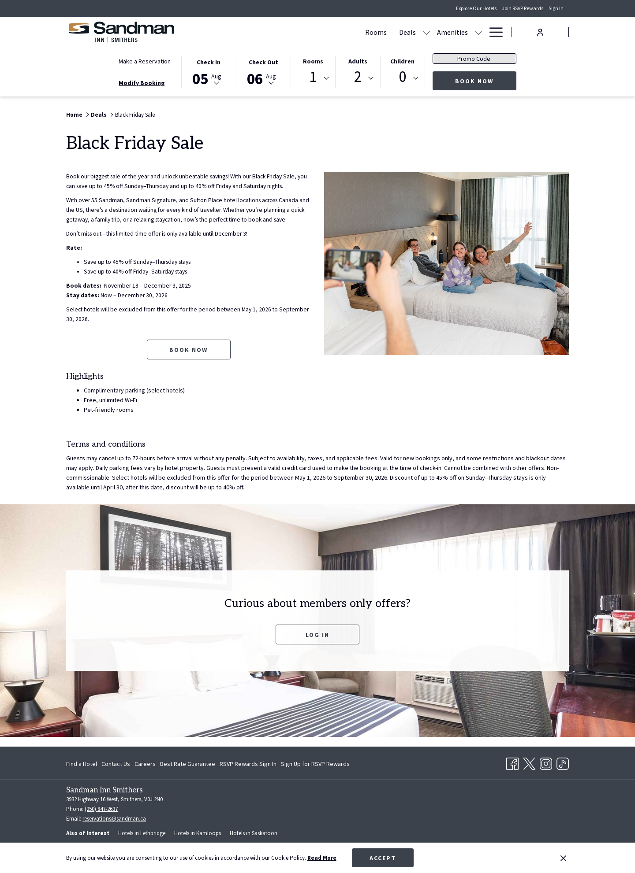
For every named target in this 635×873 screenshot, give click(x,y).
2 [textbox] (358, 77)
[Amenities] (343, 32)
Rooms (313, 61)
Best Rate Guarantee (187, 764)
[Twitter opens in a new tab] (529, 762)
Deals (99, 114)
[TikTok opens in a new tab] (563, 762)
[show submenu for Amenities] (369, 32)
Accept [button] (383, 858)
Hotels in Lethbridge (141, 833)
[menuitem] (82, 764)
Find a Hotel (81, 764)
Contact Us (115, 764)
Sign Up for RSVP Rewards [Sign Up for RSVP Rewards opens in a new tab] (315, 765)
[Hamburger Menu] (493, 32)
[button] (208, 71)
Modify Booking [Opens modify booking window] (142, 83)
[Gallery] (390, 32)
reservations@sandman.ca (114, 818)
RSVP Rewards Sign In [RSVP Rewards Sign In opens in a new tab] (248, 765)
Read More (321, 858)
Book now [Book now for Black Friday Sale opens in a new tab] (188, 359)
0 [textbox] (402, 77)
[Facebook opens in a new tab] (512, 762)
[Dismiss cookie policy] (563, 858)
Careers (145, 764)
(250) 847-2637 (101, 809)
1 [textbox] (313, 77)
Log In (317, 644)
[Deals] (298, 32)
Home (74, 114)
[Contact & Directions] (445, 32)
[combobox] (313, 78)
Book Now (485, 81)
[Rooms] (267, 32)
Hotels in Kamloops (197, 833)
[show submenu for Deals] (317, 32)
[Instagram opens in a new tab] (546, 762)
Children (402, 61)
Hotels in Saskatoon (253, 833)
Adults (357, 61)
